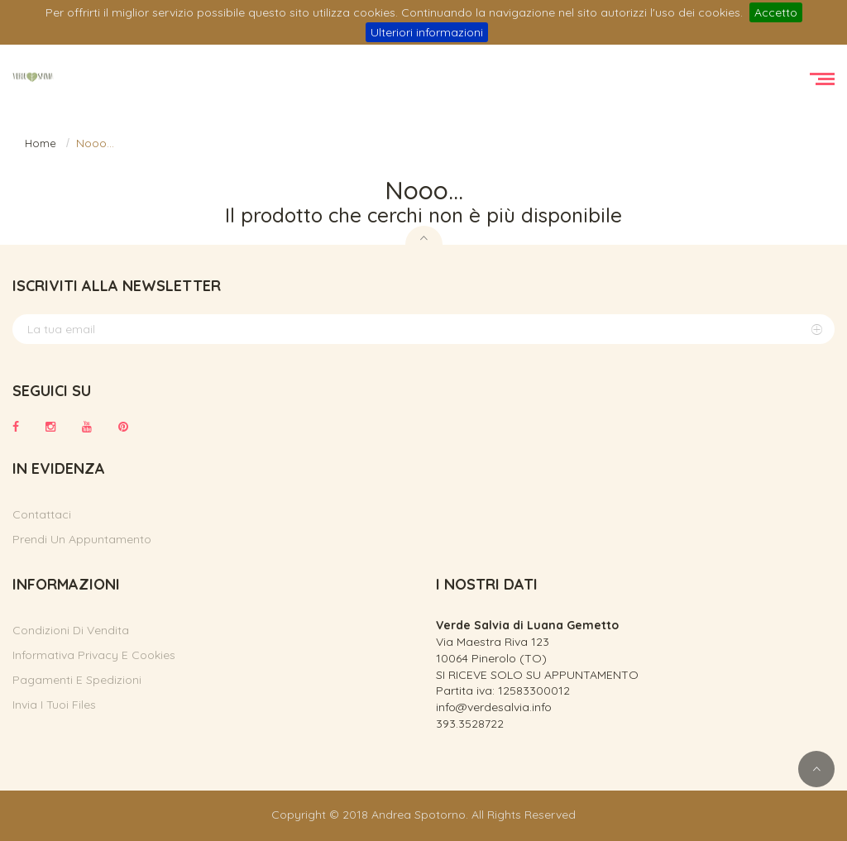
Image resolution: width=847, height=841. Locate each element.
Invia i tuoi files (54, 704)
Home (40, 143)
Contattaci (41, 514)
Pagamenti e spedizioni (76, 679)
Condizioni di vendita (70, 630)
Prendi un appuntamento (81, 539)
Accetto (775, 12)
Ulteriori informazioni (427, 32)
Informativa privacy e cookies (93, 654)
